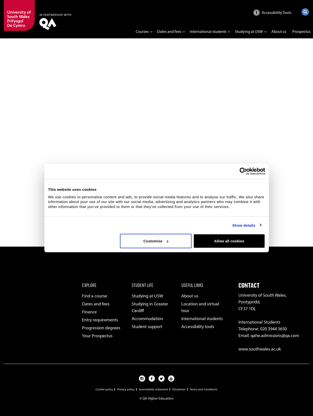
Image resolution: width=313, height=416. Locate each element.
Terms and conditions (203, 389)
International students (208, 31)
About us (278, 31)
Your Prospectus (97, 336)
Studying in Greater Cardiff (150, 307)
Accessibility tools (197, 326)
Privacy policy (126, 389)
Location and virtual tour (200, 307)
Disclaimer (179, 389)
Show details (243, 225)
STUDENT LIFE (142, 285)
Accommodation (147, 318)
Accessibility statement (153, 389)
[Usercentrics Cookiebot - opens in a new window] (243, 171)
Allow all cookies (229, 241)
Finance (89, 312)
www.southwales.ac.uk (259, 349)
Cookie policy (104, 389)
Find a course (94, 296)
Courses (142, 31)
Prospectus (301, 31)
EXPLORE (89, 285)
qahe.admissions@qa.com (275, 335)
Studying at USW (249, 31)
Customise (156, 241)
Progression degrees (101, 328)
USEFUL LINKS (192, 285)
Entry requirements (100, 320)
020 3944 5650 (273, 329)
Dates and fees (169, 31)
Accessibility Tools (272, 12)
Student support (147, 326)
